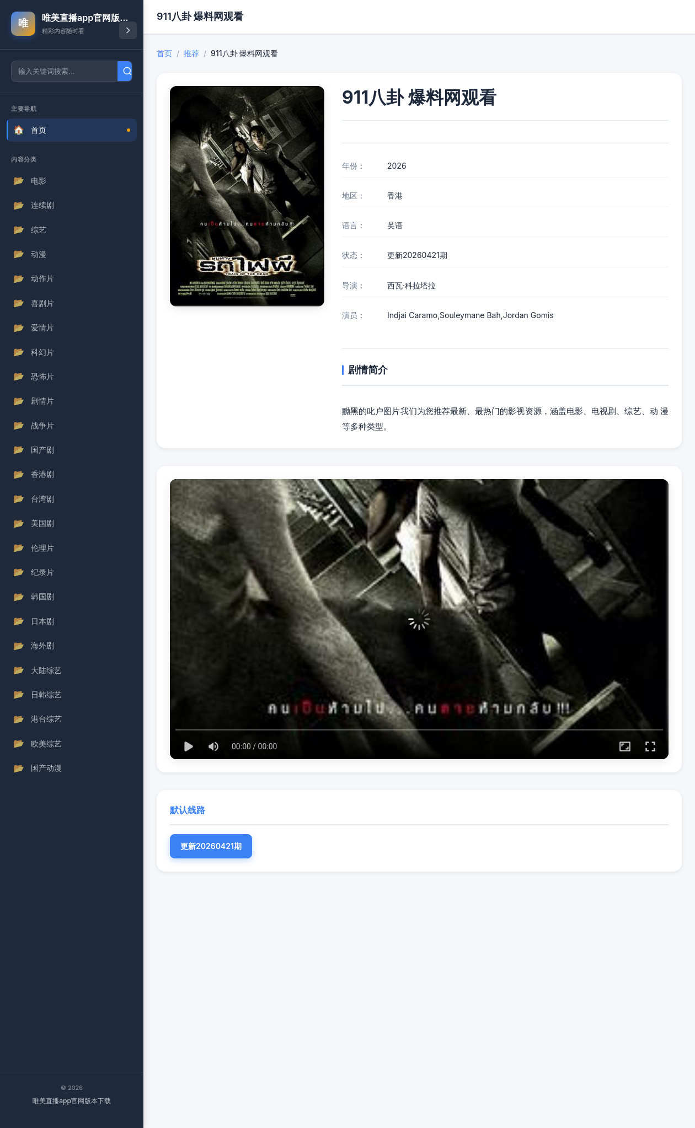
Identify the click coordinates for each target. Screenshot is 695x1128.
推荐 (191, 53)
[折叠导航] (128, 30)
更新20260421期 (211, 846)
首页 (164, 53)
